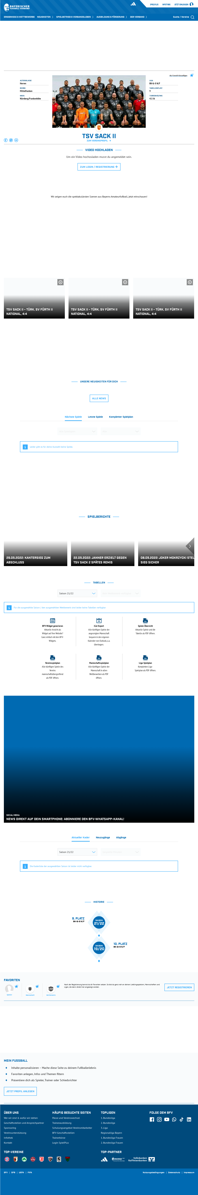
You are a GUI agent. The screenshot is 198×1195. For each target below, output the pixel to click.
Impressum (189, 1172)
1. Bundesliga (108, 1117)
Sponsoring (10, 1127)
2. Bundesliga (108, 1122)
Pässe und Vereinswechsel (66, 1117)
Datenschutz (174, 1172)
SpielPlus (154, 4)
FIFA (30, 1172)
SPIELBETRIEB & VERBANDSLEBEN (75, 17)
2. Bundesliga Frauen (112, 1142)
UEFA (21, 1172)
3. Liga (104, 1127)
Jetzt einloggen (181, 4)
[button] (6, 140)
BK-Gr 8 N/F (154, 83)
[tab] (73, 418)
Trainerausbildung (61, 1122)
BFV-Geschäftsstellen (63, 1132)
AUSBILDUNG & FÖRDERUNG (112, 17)
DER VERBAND (139, 17)
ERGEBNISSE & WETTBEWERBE (19, 17)
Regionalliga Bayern (111, 1132)
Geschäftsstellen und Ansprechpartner (24, 1122)
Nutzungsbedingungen (153, 1172)
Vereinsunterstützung (15, 1132)
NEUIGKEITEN (45, 17)
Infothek (166, 4)
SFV (6, 1172)
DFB (13, 1172)
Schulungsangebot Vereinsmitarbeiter (72, 1127)
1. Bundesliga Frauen (112, 1137)
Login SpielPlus (60, 1142)
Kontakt (8, 1142)
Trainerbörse (58, 1137)
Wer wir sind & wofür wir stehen (21, 1117)
